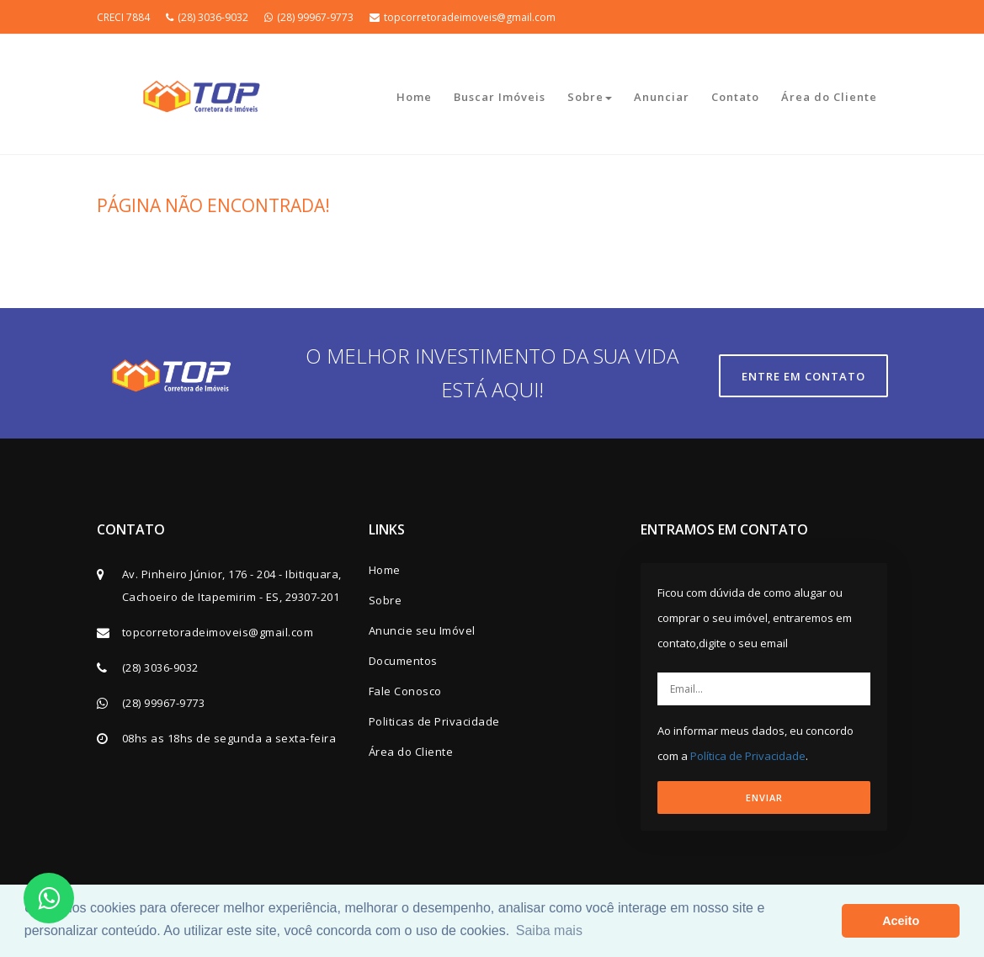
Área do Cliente (829, 96)
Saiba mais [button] (549, 930)
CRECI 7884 (123, 17)
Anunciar (661, 96)
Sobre (589, 96)
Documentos (403, 660)
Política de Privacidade (748, 755)
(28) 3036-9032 (207, 17)
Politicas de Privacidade (434, 721)
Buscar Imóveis (499, 96)
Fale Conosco (405, 691)
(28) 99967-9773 (309, 17)
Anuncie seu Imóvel (422, 630)
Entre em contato (803, 376)
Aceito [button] (900, 921)
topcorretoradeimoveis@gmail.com (463, 17)
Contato (735, 96)
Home (414, 96)
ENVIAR (764, 797)
